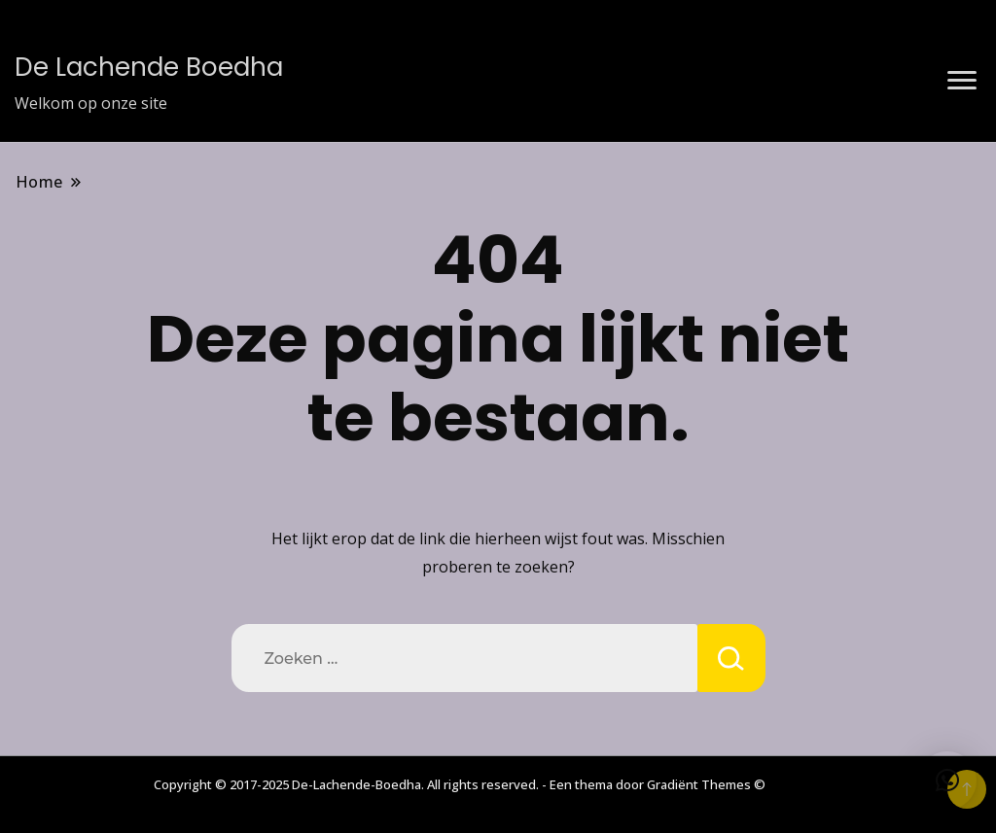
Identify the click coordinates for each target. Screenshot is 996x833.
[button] (947, 780)
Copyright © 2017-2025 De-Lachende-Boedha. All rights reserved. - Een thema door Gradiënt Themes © (459, 784)
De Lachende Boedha (149, 67)
